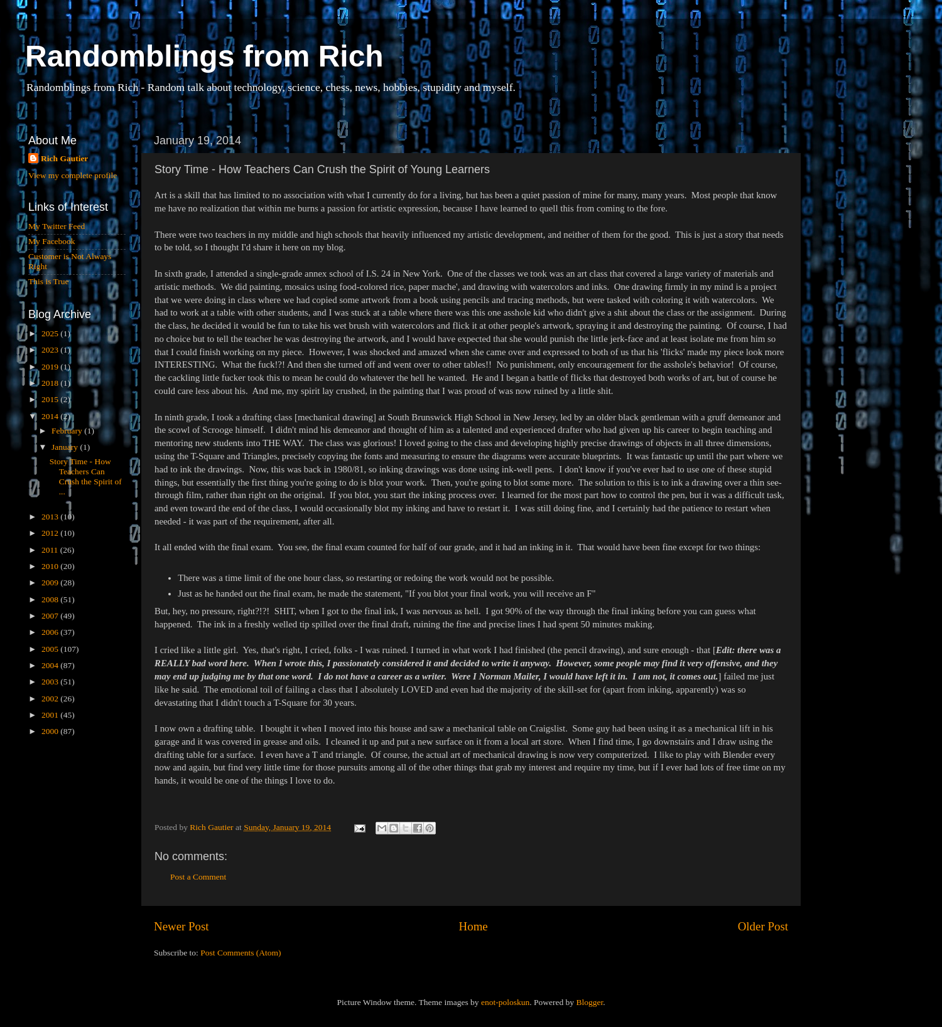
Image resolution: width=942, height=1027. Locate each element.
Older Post (763, 926)
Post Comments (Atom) (240, 952)
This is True (48, 281)
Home (473, 926)
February (67, 430)
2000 (50, 731)
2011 (50, 550)
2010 (50, 566)
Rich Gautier (64, 158)
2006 (50, 632)
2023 (50, 349)
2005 (50, 649)
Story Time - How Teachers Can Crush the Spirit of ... (86, 477)
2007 (50, 615)
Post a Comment (198, 876)
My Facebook (51, 241)
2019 (50, 366)
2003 (50, 681)
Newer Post (181, 926)
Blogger (589, 1002)
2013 (50, 516)
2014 (50, 416)
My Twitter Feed (56, 226)
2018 (50, 383)
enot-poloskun (505, 1002)
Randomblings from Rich (204, 56)
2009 (50, 582)
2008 (50, 599)
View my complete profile (72, 175)
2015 (50, 399)
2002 (50, 698)
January (65, 447)
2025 (50, 333)
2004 (50, 665)
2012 (50, 533)
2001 (50, 715)
